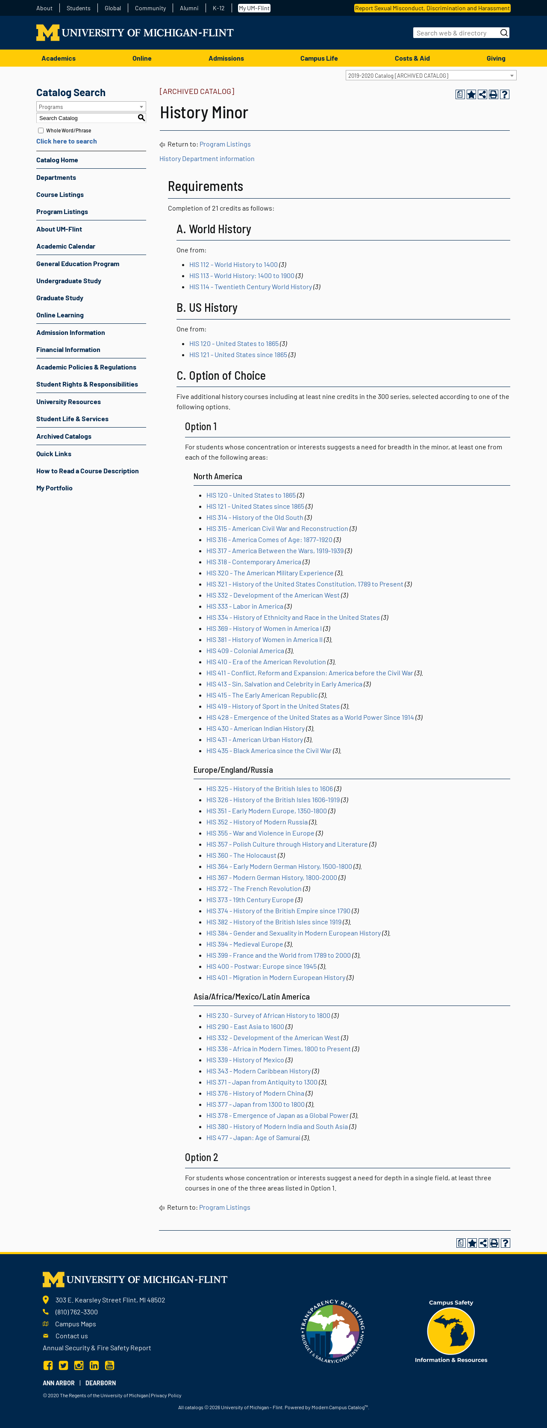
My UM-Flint (254, 8)
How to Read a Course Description (87, 470)
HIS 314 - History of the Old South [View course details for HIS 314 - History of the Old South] (254, 517)
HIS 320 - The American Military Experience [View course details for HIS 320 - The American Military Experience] (270, 573)
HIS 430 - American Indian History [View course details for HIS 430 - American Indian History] (255, 728)
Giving (496, 58)
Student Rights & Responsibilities (87, 384)
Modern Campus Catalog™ (340, 1407)
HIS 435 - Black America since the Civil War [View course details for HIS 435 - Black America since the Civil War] (269, 750)
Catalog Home (57, 159)
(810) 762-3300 (77, 1312)
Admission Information (70, 332)
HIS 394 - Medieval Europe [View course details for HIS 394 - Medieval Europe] (244, 944)
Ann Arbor (59, 1383)
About (44, 8)
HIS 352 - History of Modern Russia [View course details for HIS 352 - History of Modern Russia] (257, 822)
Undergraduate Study (68, 280)
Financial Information (68, 349)
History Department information (207, 158)
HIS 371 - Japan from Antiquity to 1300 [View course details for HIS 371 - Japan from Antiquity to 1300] (262, 1082)
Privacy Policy (166, 1395)
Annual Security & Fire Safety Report (97, 1347)
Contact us (72, 1335)
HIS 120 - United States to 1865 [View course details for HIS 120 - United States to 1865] (234, 343)
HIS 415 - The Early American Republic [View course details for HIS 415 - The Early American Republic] (262, 695)
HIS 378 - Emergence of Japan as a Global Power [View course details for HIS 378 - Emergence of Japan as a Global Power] (277, 1115)
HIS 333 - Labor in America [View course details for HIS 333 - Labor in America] (244, 606)
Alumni (189, 8)
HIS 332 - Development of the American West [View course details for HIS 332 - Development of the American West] (273, 595)
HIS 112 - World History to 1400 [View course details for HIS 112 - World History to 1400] (233, 264)
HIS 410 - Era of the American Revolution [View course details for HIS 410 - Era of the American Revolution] (266, 661)
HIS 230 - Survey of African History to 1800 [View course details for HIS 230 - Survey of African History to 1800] (268, 1015)
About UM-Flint (59, 229)
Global (113, 8)
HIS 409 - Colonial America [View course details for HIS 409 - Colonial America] (245, 650)
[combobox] (431, 75)
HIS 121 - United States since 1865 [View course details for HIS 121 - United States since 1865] (238, 354)
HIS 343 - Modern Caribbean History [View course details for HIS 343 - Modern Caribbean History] (258, 1071)
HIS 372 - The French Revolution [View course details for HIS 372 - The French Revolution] (254, 888)
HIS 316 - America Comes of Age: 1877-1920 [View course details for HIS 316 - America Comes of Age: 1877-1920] (269, 539)
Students (79, 8)
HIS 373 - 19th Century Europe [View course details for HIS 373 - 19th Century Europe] (250, 899)
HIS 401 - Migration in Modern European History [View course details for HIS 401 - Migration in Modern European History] (275, 977)
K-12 (219, 8)
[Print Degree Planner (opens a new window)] (460, 94)
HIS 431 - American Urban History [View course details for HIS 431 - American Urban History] (254, 739)
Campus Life (319, 58)
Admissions (226, 58)
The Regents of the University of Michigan (104, 1395)
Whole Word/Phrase (68, 130)
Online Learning (60, 315)
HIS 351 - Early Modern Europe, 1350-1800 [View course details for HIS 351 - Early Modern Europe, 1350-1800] (266, 810)
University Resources (68, 401)
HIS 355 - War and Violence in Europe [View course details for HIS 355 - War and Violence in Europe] (260, 833)
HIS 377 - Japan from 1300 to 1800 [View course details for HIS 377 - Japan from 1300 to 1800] (255, 1104)
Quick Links (53, 453)
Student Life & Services (72, 418)
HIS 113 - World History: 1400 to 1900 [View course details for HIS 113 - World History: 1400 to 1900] (241, 275)
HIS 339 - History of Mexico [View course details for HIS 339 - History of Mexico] (245, 1060)
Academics (58, 58)
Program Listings (62, 211)
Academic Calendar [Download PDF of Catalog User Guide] (65, 246)
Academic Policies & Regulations (86, 367)
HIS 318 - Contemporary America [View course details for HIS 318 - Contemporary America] (253, 561)
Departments (56, 177)
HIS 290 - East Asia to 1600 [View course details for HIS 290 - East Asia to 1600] (245, 1026)
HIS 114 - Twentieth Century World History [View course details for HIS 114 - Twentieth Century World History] (250, 286)
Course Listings (60, 194)
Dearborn (100, 1383)
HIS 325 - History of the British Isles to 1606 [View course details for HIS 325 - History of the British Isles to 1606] (269, 788)
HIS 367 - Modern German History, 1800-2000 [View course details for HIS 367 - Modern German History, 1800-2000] (271, 877)
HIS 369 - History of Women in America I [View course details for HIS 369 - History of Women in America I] (264, 628)
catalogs (194, 1407)
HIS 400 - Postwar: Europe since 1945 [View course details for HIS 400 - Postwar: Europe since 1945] (261, 966)
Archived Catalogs (63, 436)
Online (142, 58)
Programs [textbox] (51, 106)
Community (150, 8)
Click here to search (66, 141)
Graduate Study (59, 297)
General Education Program (77, 263)
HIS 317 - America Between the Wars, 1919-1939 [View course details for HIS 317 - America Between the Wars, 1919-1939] (275, 550)
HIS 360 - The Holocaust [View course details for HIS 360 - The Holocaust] (241, 855)
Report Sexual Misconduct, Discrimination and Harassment (432, 8)
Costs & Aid (412, 58)
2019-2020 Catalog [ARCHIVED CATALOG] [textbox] (398, 75)
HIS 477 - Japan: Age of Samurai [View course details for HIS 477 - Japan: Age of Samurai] (253, 1137)
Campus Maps (75, 1324)
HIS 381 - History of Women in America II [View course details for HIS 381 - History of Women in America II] (264, 639)
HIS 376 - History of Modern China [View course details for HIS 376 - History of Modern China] (255, 1093)
